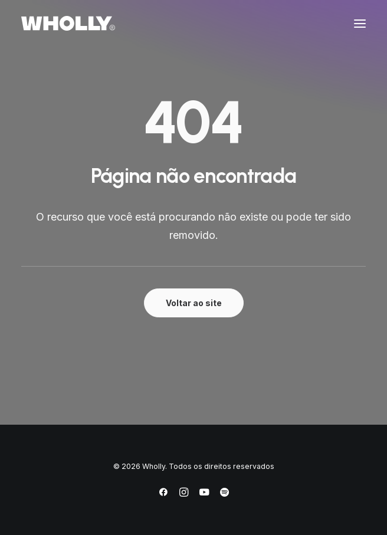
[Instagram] (183, 494)
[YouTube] (204, 494)
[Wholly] (68, 23)
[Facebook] (163, 494)
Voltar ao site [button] (194, 303)
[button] (360, 23)
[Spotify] (224, 494)
